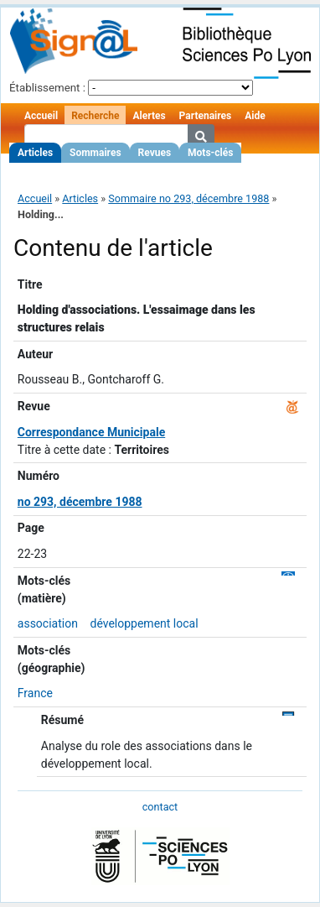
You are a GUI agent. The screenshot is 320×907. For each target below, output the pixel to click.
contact (160, 806)
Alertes (148, 116)
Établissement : (47, 87)
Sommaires (95, 153)
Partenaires (205, 116)
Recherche (95, 116)
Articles (35, 153)
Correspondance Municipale (91, 432)
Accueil (41, 116)
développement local (144, 623)
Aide (255, 116)
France (35, 693)
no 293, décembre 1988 (80, 501)
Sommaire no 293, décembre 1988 (188, 198)
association (48, 623)
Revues (155, 153)
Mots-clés (210, 153)
